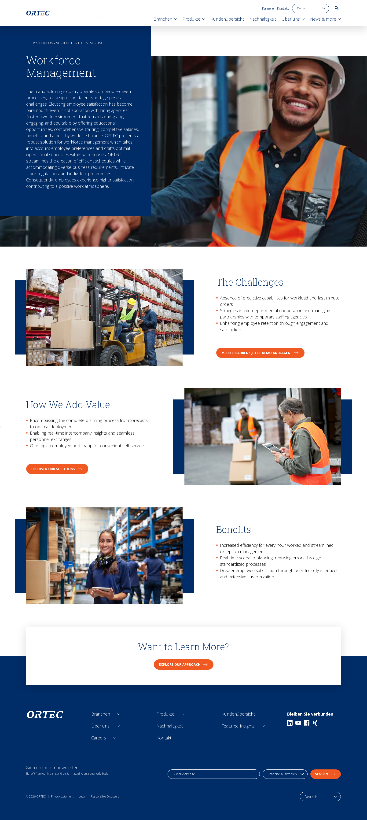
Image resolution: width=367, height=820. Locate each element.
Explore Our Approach (183, 664)
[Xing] (315, 723)
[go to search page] (336, 8)
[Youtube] (298, 723)
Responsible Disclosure (105, 796)
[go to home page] (38, 13)
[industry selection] (285, 774)
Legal (82, 796)
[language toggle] (310, 8)
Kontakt (283, 8)
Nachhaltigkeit (170, 726)
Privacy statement (62, 796)
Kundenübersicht (238, 714)
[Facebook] (306, 723)
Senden (325, 774)
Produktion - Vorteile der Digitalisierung (64, 43)
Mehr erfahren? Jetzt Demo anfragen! (260, 353)
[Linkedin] (290, 723)
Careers (98, 738)
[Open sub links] (118, 714)
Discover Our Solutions (57, 469)
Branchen (100, 714)
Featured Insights (238, 726)
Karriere (268, 8)
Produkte (165, 714)
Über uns (100, 726)
